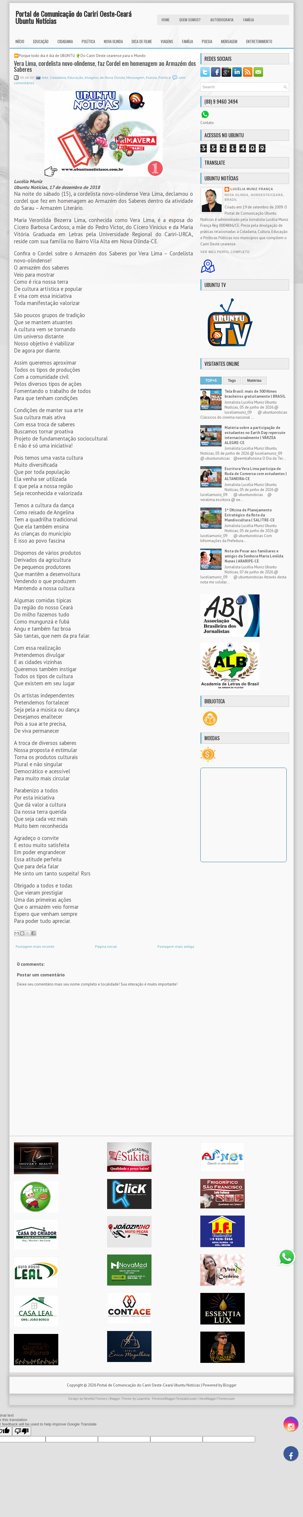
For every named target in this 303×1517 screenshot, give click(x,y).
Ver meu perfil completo (225, 252)
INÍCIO (19, 41)
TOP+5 (211, 381)
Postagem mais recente (35, 946)
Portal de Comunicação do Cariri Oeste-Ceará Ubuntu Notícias (73, 17)
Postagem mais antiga (175, 946)
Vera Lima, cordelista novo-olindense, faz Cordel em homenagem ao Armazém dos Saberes (105, 66)
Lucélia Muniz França (252, 189)
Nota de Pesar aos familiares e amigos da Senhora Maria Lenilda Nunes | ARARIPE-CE (254, 556)
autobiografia (221, 19)
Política (88, 41)
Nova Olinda (113, 41)
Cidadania (65, 41)
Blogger (229, 1385)
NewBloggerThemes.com (217, 1399)
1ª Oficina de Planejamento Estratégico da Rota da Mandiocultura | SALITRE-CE (250, 515)
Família (187, 41)
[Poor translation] (21, 1431)
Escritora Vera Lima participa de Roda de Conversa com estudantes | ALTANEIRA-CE (256, 473)
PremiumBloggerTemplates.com (174, 1399)
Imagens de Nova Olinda (105, 77)
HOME (166, 19)
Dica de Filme (142, 41)
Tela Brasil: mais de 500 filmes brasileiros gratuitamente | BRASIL (255, 394)
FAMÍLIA (248, 19)
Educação (41, 41)
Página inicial (106, 946)
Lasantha (143, 1399)
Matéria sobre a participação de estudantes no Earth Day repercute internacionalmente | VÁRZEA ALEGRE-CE (255, 435)
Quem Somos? (190, 19)
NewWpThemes (95, 1399)
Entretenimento (259, 41)
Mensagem (229, 41)
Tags (232, 381)
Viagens (167, 41)
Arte (45, 77)
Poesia (207, 41)
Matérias (254, 381)
